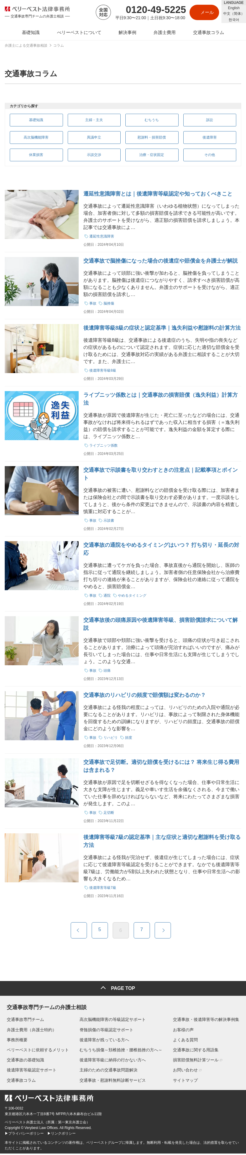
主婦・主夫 (93, 120)
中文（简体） (234, 14)
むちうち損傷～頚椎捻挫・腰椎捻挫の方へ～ (121, 1051)
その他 (208, 157)
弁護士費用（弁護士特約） (29, 1031)
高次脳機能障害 (35, 138)
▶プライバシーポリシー (24, 1135)
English (233, 8)
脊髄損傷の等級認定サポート (106, 1031)
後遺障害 (208, 138)
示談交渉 (92, 157)
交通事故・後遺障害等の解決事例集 (208, 1021)
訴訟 (208, 120)
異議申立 (92, 138)
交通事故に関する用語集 (198, 1051)
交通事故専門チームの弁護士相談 (45, 1008)
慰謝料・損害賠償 (151, 138)
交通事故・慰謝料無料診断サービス (113, 1081)
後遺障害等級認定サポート (29, 1071)
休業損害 (35, 157)
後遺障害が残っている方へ (104, 1041)
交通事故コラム (19, 1081)
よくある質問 (187, 1041)
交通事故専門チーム (23, 1021)
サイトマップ (187, 1081)
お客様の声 (185, 1031)
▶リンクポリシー (61, 1135)
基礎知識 (35, 120)
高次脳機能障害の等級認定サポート (113, 1021)
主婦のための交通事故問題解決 (108, 1071)
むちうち (150, 120)
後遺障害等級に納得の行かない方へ (113, 1061)
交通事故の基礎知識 (23, 1061)
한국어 (234, 20)
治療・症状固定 (150, 157)
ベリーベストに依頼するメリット (36, 1051)
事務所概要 (15, 1041)
